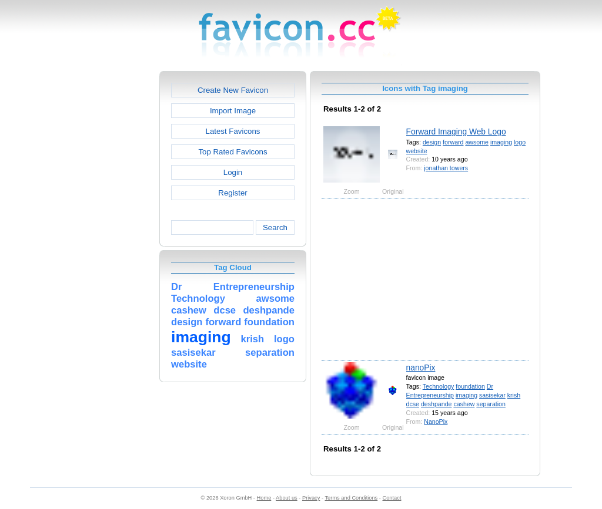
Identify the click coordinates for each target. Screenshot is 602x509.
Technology (438, 386)
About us (286, 498)
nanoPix (421, 367)
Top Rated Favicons (232, 151)
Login (232, 172)
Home (264, 498)
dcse (412, 403)
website (416, 150)
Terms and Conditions (351, 498)
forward (453, 142)
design (432, 142)
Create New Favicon (233, 90)
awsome (477, 142)
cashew (463, 403)
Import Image (233, 110)
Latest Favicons (233, 131)
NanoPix (435, 421)
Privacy (311, 498)
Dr (490, 386)
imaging (501, 142)
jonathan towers (446, 167)
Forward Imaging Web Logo (456, 131)
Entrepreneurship (430, 395)
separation (491, 403)
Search (275, 227)
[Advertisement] (109, 247)
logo (520, 142)
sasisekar (492, 395)
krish (513, 395)
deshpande (436, 403)
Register (232, 192)
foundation (470, 386)
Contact (392, 498)
